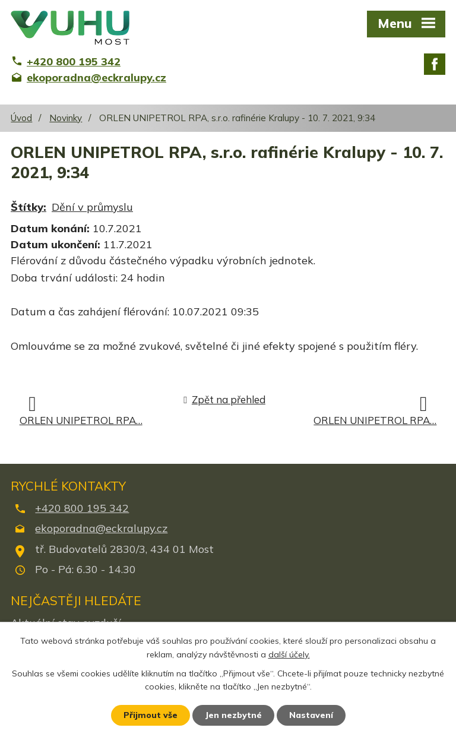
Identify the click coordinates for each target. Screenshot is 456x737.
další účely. (289, 654)
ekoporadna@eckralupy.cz (101, 528)
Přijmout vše (151, 715)
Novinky (65, 118)
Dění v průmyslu (92, 207)
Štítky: (28, 207)
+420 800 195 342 (82, 508)
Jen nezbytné (233, 715)
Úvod (21, 118)
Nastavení (311, 715)
